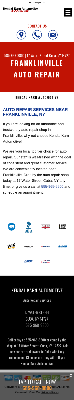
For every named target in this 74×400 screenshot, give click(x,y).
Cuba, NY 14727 (59, 55)
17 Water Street (37, 55)
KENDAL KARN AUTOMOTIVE (37, 97)
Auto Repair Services (37, 301)
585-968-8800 (14, 55)
